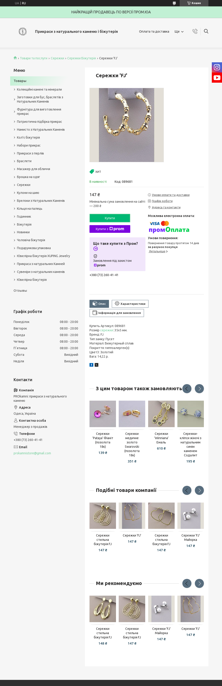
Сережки (57, 58)
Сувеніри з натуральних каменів (41, 272)
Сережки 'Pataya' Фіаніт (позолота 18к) (102, 440)
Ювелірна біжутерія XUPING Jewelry (43, 256)
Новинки (23, 232)
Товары (20, 81)
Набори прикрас (29, 145)
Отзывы (20, 290)
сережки (106, 330)
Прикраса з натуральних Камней (41, 264)
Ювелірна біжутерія (32, 280)
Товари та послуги (33, 58)
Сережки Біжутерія (81, 58)
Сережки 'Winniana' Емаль (161, 438)
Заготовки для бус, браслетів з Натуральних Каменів (40, 99)
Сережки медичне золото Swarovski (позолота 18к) (132, 444)
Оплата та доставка (154, 31)
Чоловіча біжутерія (31, 240)
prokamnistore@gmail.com (32, 453)
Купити (110, 218)
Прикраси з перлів (30, 153)
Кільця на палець (29, 208)
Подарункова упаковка (34, 248)
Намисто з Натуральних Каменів (41, 129)
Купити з (110, 229)
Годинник (24, 216)
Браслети (24, 161)
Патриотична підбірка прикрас (39, 121)
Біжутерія (24, 224)
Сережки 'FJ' (132, 535)
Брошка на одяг (28, 177)
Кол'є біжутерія (28, 137)
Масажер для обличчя (33, 169)
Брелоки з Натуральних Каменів (41, 200)
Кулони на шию (28, 193)
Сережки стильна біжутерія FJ (103, 540)
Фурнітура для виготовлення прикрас (39, 112)
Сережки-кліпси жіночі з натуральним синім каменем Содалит (190, 444)
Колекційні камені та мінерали (39, 89)
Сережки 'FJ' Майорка (190, 538)
